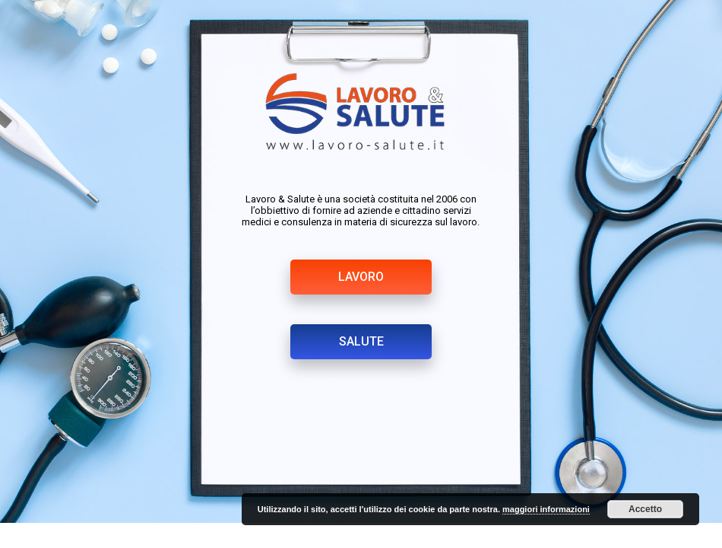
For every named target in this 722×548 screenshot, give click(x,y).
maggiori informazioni (546, 509)
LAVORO (361, 276)
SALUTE (361, 341)
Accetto (645, 509)
